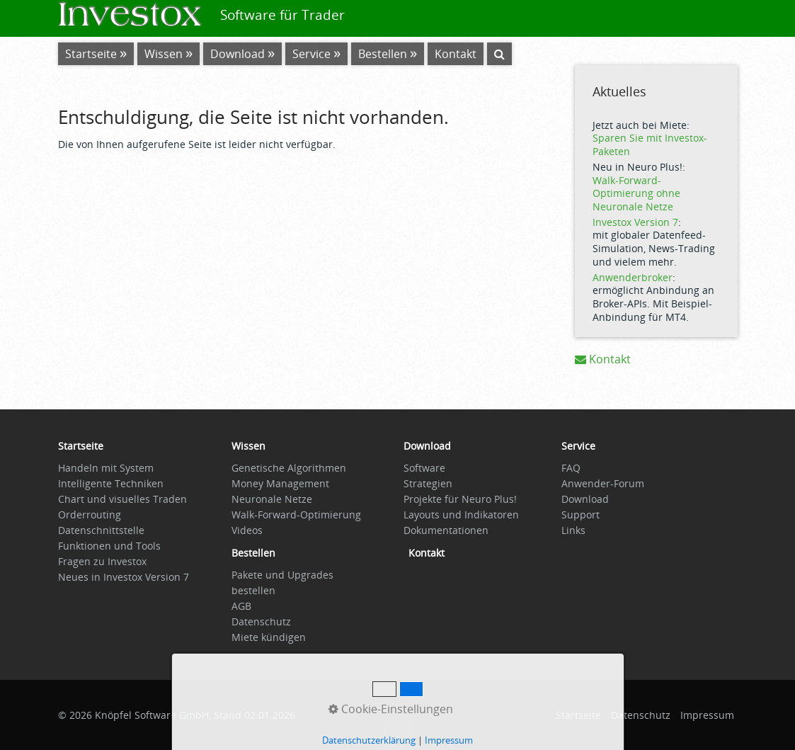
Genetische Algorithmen (288, 468)
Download (237, 54)
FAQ (570, 468)
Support (580, 514)
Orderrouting (89, 514)
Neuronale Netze (271, 499)
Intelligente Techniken (111, 483)
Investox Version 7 (635, 222)
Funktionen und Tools (109, 545)
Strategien (428, 483)
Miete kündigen (268, 637)
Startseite (91, 54)
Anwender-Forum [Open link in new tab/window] (602, 483)
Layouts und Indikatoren (461, 514)
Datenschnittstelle (101, 530)
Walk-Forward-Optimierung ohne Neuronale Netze (636, 193)
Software (424, 468)
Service (311, 54)
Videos (247, 530)
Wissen (163, 54)
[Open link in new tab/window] (253, 556)
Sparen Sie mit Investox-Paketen (650, 144)
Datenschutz (261, 621)
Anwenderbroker (633, 277)
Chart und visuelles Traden (122, 499)
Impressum (707, 715)
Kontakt (603, 359)
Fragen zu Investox (102, 561)
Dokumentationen (446, 530)
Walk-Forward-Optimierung (296, 514)
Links (573, 530)
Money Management (280, 483)
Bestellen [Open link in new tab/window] (382, 54)
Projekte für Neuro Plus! (460, 499)
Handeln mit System (106, 468)
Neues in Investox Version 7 (123, 577)
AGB (241, 606)
